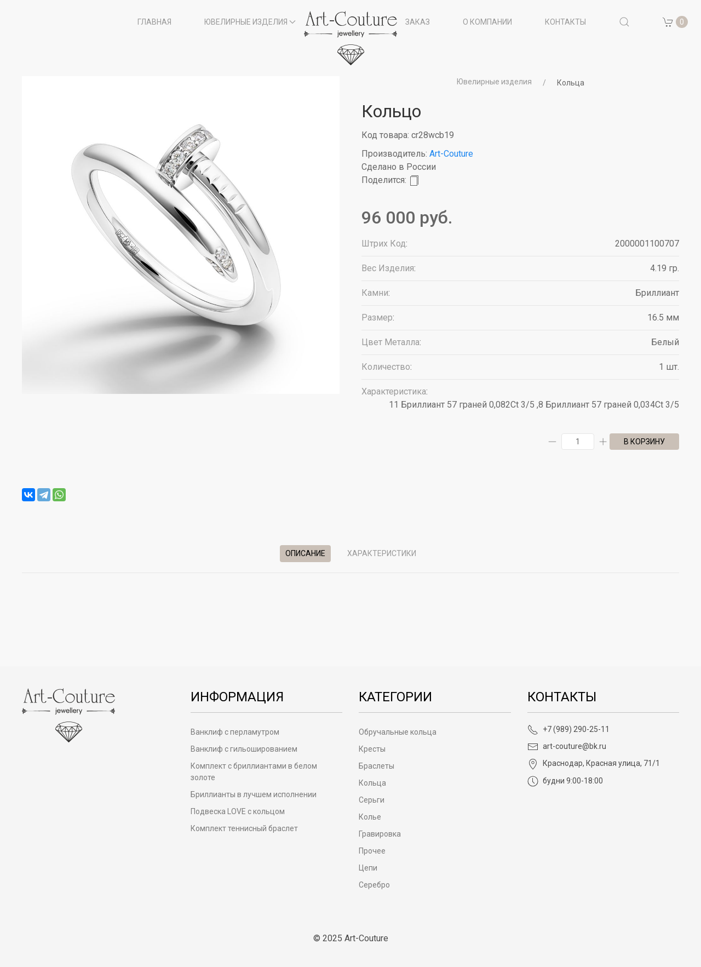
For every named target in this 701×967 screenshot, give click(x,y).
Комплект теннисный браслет (244, 828)
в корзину (644, 441)
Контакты (565, 22)
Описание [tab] (305, 553)
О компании (487, 22)
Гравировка (380, 833)
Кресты (372, 749)
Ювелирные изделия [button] (250, 22)
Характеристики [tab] (381, 553)
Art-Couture (451, 153)
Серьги (371, 800)
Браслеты (376, 766)
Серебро (374, 884)
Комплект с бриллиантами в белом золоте (254, 772)
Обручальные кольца (397, 732)
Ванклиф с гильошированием (244, 749)
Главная (154, 22)
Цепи (368, 867)
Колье (370, 816)
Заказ (417, 22)
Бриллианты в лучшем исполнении (254, 794)
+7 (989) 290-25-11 (568, 729)
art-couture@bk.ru (566, 746)
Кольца (570, 82)
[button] (624, 22)
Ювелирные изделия (494, 81)
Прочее (372, 850)
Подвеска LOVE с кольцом (238, 811)
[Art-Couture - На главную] (68, 714)
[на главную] (350, 38)
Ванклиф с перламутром (235, 732)
